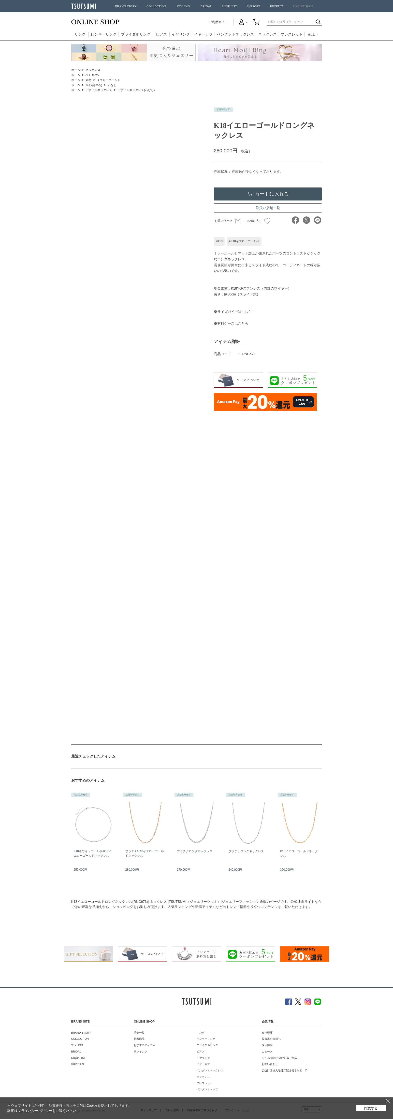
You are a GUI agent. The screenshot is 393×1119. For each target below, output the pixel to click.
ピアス (161, 34)
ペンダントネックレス (235, 34)
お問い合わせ (223, 221)
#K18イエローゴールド (244, 241)
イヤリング (181, 34)
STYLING (183, 6)
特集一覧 (139, 1032)
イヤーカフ (203, 34)
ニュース (267, 1051)
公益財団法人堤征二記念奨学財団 (282, 1070)
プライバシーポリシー (35, 1111)
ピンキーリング (103, 34)
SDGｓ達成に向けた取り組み (279, 1057)
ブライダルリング (135, 34)
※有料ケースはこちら (231, 323)
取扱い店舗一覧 (268, 208)
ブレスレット (292, 34)
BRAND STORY (126, 6)
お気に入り (258, 221)
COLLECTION (156, 6)
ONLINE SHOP (303, 6)
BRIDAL (206, 6)
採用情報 (267, 1045)
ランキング (140, 1051)
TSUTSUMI (83, 6)
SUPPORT (253, 6)
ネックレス (267, 34)
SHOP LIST (229, 6)
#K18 (219, 241)
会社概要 (267, 1032)
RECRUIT (276, 6)
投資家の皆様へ (271, 1038)
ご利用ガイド (218, 22)
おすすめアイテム (144, 1045)
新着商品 (139, 1038)
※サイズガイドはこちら (233, 312)
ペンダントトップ (207, 1089)
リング (80, 34)
